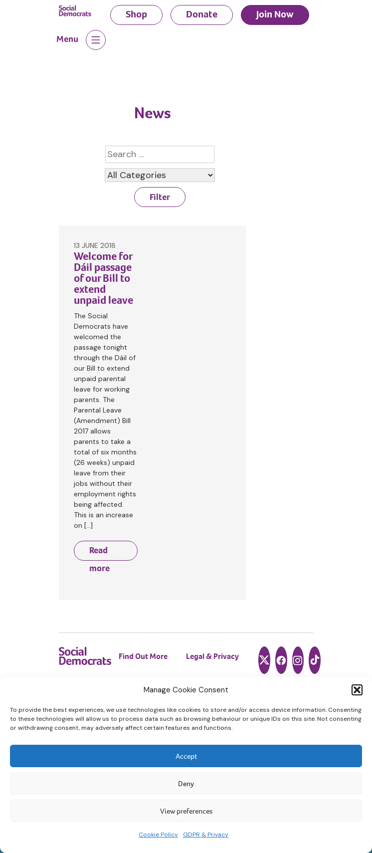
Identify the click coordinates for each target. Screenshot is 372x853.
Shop (136, 14)
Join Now (275, 14)
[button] (357, 690)
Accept (186, 756)
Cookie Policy (158, 835)
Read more (99, 552)
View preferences (186, 811)
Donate (201, 14)
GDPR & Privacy (205, 835)
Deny (186, 784)
